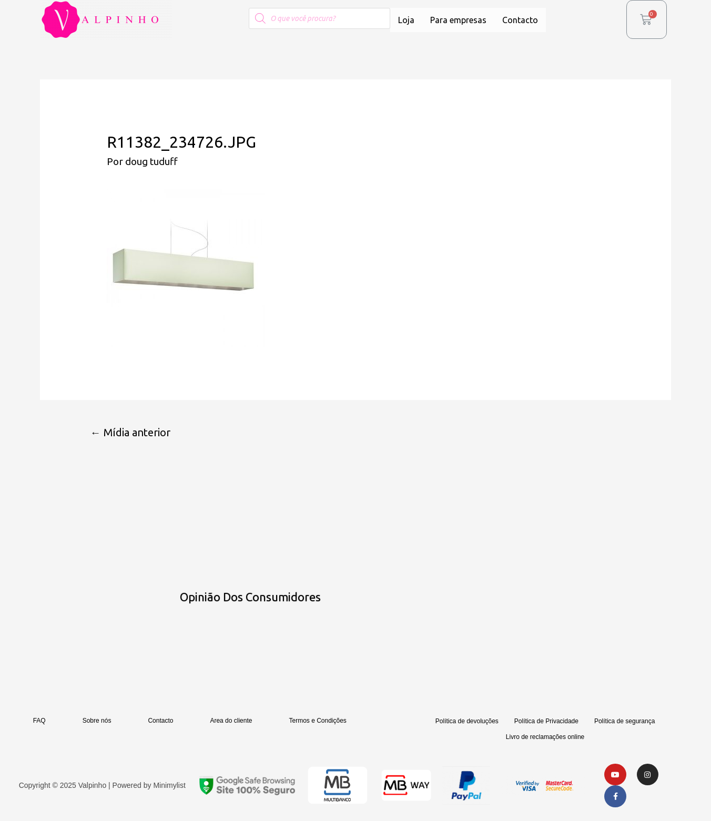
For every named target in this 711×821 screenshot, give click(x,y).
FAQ (39, 721)
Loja (406, 20)
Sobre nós (97, 721)
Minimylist (169, 786)
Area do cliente (231, 721)
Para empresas (458, 20)
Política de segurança (624, 721)
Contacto (520, 20)
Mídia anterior (130, 432)
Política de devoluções (467, 721)
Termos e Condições (317, 721)
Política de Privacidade (546, 721)
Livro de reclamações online (545, 737)
